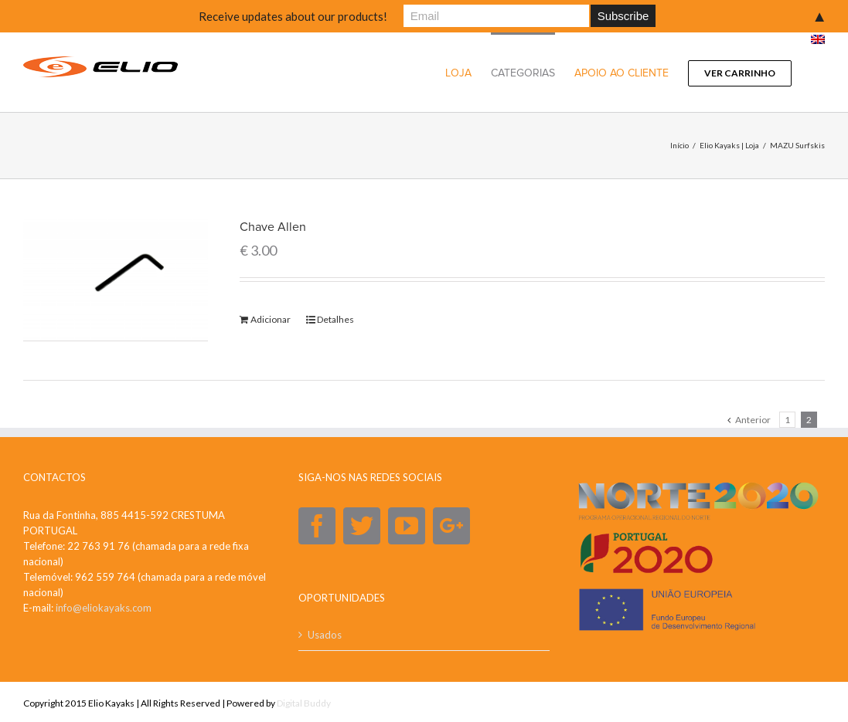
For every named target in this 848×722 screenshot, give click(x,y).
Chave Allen (273, 227)
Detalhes (335, 319)
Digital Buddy (304, 702)
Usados (325, 634)
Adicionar (270, 319)
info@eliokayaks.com (104, 607)
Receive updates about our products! (293, 16)
